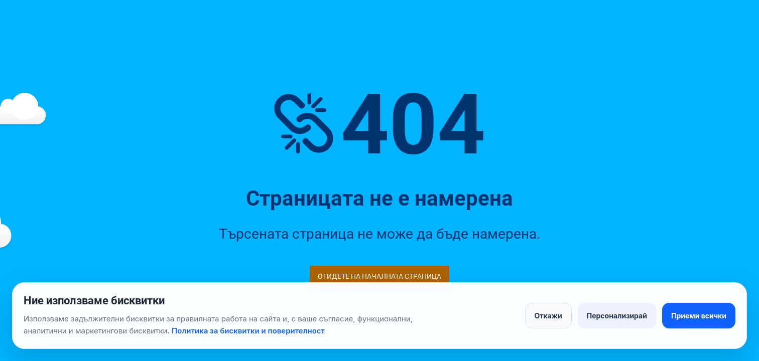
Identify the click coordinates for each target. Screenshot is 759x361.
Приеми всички (698, 315)
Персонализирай (617, 315)
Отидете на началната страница (379, 276)
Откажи (548, 315)
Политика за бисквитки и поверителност (248, 330)
